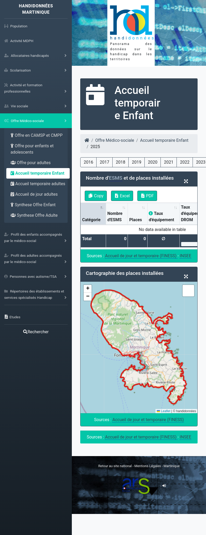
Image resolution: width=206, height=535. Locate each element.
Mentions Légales (148, 466)
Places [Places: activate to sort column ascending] (135, 219)
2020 (152, 162)
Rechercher (35, 331)
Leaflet (163, 411)
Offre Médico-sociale (114, 140)
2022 (184, 162)
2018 (120, 162)
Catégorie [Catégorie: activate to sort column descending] (91, 219)
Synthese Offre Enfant (33, 204)
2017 (104, 162)
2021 (168, 162)
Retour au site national (115, 466)
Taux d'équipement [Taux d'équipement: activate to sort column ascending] (161, 216)
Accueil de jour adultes (34, 194)
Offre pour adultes (31, 162)
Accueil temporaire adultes (38, 183)
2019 (136, 162)
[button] (88, 289)
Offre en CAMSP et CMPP (37, 135)
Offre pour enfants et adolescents (32, 149)
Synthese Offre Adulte (34, 215)
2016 (88, 162)
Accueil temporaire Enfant (37, 173)
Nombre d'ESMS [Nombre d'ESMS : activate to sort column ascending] (115, 216)
